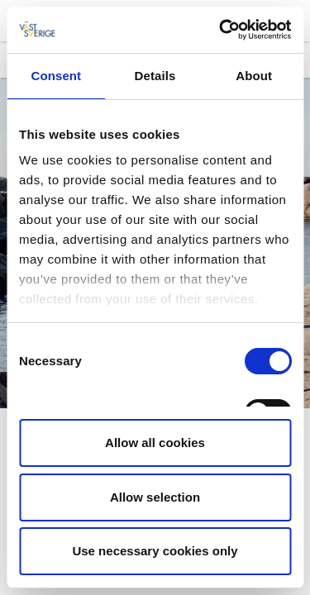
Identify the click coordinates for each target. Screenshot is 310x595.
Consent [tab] (56, 76)
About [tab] (254, 76)
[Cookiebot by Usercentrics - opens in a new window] (220, 29)
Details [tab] (155, 76)
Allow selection (155, 497)
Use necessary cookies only (154, 551)
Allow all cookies (155, 443)
